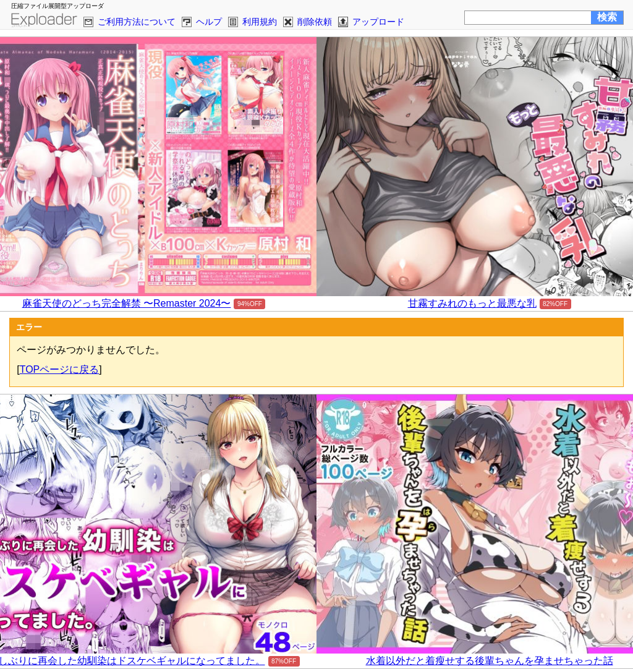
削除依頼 (314, 22)
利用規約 (259, 22)
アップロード (378, 22)
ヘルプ (209, 22)
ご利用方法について (137, 22)
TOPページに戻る (60, 369)
